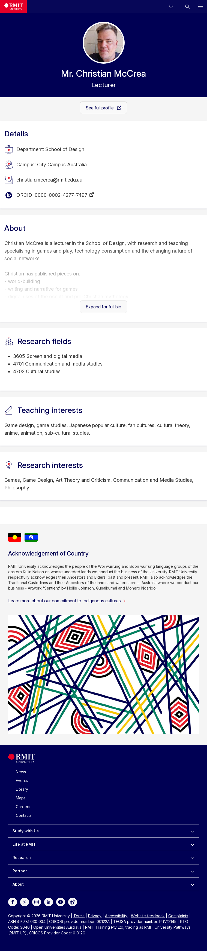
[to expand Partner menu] (192, 871)
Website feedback (148, 915)
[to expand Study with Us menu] (192, 831)
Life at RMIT (24, 844)
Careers (23, 806)
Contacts (24, 815)
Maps (21, 798)
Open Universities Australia (57, 927)
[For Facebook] (12, 901)
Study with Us (26, 831)
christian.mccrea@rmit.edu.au (49, 180)
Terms (79, 915)
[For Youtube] (60, 901)
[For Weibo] (72, 901)
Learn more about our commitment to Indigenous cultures (67, 600)
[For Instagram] (36, 901)
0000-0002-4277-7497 (61, 195)
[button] (187, 6)
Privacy (94, 915)
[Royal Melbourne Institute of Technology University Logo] (13, 6)
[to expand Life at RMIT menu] (192, 844)
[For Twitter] (24, 901)
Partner (20, 871)
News (21, 771)
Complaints (178, 915)
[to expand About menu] (192, 884)
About (18, 884)
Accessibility (116, 915)
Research (22, 857)
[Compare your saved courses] (174, 6)
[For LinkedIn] (48, 901)
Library (22, 789)
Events (22, 780)
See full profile (100, 108)
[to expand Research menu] (192, 857)
